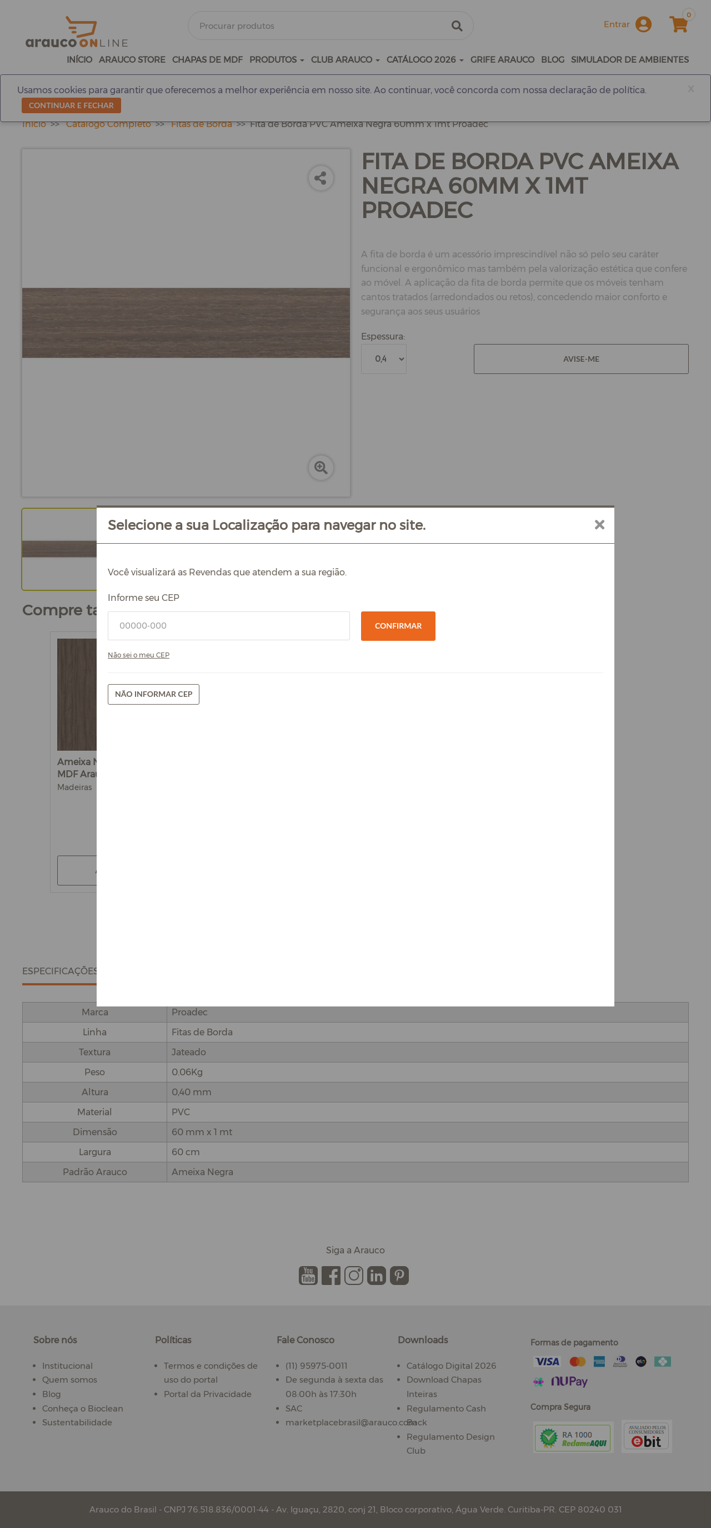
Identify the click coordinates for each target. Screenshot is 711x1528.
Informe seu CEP (143, 598)
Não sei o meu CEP (138, 655)
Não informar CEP (153, 694)
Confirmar (398, 625)
